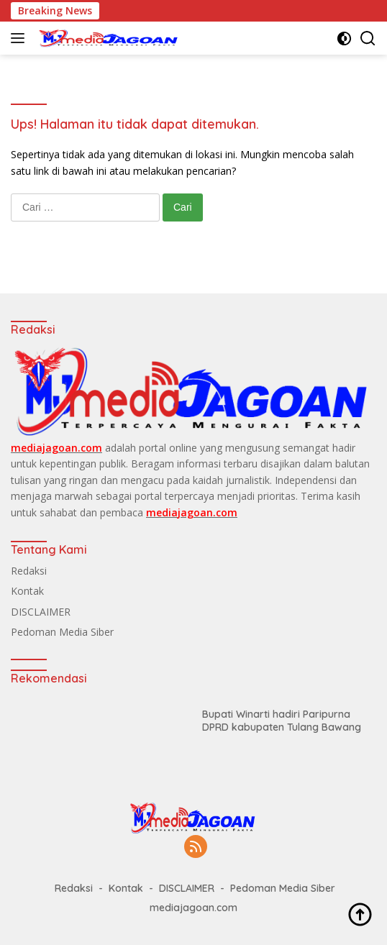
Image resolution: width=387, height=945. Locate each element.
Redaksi (29, 571)
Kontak (27, 591)
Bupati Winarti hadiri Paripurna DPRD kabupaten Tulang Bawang (281, 721)
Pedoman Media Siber (62, 632)
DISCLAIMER (40, 611)
